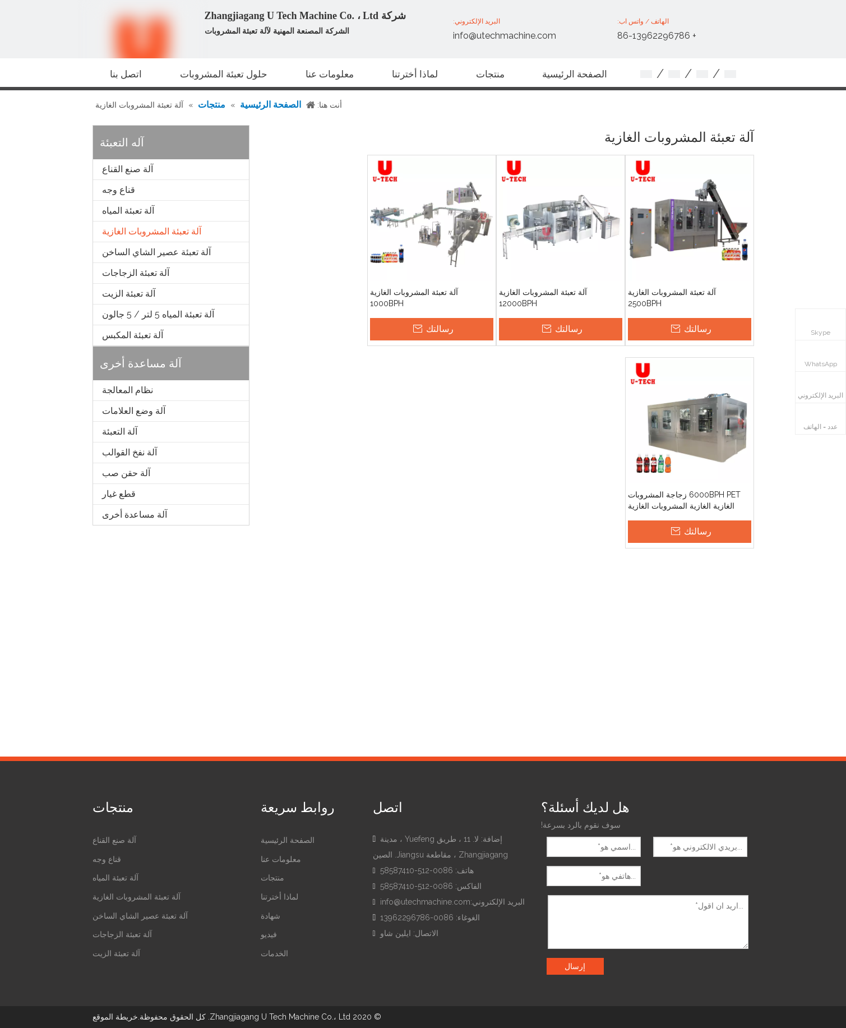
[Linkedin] (404, 954)
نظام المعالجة (127, 390)
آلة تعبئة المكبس (132, 335)
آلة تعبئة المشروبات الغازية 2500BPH (672, 298)
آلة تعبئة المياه (128, 210)
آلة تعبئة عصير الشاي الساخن (156, 252)
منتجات (272, 877)
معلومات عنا (281, 859)
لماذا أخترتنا (279, 896)
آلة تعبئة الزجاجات (135, 273)
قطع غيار (119, 493)
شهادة (270, 915)
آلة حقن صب (126, 473)
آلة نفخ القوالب (129, 452)
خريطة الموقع (115, 1016)
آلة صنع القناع (127, 169)
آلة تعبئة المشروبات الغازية (151, 231)
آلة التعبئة (119, 431)
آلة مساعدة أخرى (134, 514)
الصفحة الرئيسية (288, 840)
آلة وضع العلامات (133, 410)
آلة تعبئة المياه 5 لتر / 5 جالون (158, 314)
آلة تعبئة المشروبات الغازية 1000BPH (414, 298)
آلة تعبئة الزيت (128, 293)
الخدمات (274, 953)
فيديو (269, 934)
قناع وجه (118, 190)
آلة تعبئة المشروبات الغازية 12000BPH (543, 298)
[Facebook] (425, 954)
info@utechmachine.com (504, 35)
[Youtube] (382, 954)
